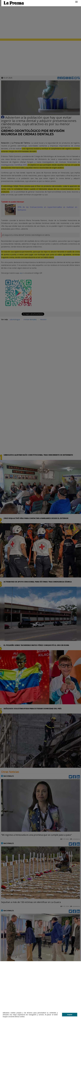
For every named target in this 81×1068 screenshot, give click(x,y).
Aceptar (69, 1015)
